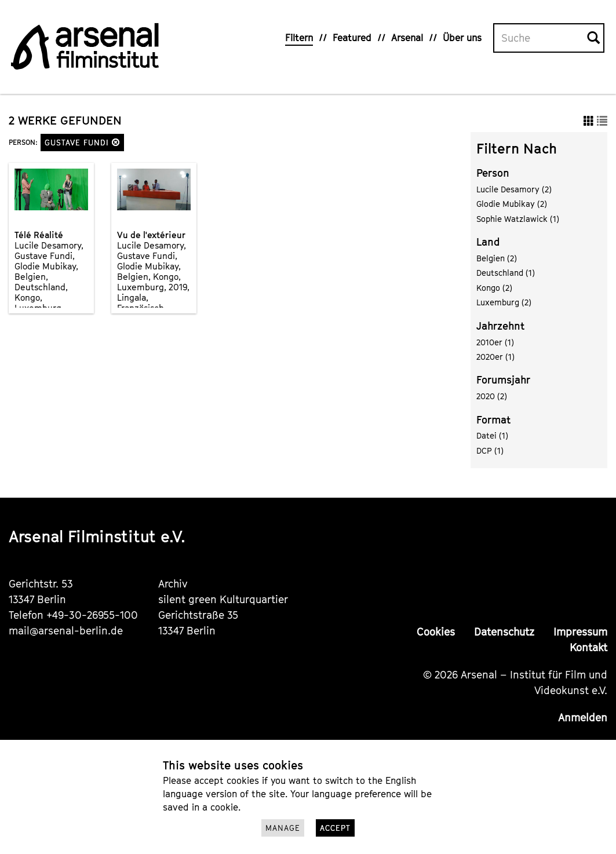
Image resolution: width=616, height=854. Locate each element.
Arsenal (407, 37)
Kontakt (588, 647)
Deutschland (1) (505, 273)
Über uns (462, 37)
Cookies (436, 632)
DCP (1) (490, 450)
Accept (335, 828)
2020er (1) (495, 357)
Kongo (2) (494, 288)
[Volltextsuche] (540, 38)
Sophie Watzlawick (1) (517, 219)
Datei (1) (492, 435)
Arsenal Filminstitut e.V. (97, 536)
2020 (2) (491, 396)
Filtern (299, 37)
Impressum (580, 632)
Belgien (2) (496, 258)
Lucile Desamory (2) (514, 189)
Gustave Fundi (82, 142)
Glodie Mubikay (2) (511, 204)
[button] (116, 142)
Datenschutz (504, 632)
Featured (352, 37)
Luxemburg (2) (503, 302)
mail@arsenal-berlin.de (66, 631)
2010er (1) (495, 342)
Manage (282, 828)
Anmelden (582, 717)
